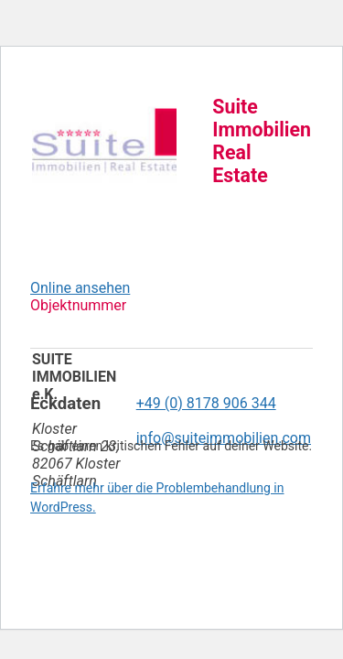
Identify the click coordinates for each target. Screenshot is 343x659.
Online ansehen (80, 288)
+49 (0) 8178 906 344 (206, 403)
